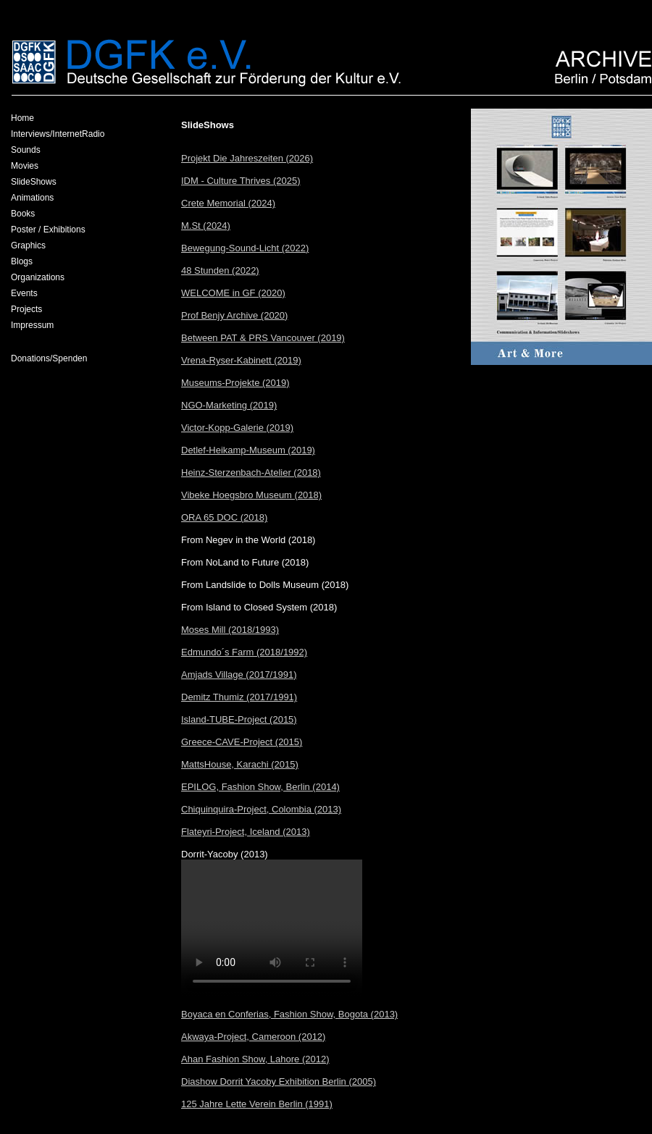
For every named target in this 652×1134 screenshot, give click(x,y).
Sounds (26, 150)
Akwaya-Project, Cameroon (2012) (253, 1036)
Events (24, 293)
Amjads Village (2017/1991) (238, 674)
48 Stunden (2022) (220, 270)
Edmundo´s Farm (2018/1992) (244, 652)
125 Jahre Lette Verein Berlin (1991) (257, 1104)
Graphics (28, 245)
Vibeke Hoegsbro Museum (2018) (251, 495)
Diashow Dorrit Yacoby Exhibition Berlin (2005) (278, 1081)
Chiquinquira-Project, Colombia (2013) (261, 809)
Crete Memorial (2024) (228, 203)
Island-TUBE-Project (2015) (239, 719)
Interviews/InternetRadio (57, 134)
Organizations (37, 277)
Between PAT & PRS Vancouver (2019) (263, 337)
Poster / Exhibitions (48, 229)
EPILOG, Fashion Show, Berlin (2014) (260, 786)
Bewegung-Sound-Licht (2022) (245, 248)
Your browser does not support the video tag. (271, 928)
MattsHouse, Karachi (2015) (239, 764)
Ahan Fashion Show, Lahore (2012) (255, 1059)
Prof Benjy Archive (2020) (234, 315)
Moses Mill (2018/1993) (230, 629)
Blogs (22, 261)
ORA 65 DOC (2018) (224, 517)
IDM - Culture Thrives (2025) (240, 180)
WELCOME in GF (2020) (233, 292)
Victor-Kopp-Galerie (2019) (237, 427)
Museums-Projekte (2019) (235, 382)
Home (22, 118)
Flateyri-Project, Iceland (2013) (245, 831)
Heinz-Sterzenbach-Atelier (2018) (251, 472)
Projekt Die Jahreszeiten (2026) (247, 158)
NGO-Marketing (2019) (229, 405)
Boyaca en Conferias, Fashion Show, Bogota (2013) (289, 1014)
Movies (24, 166)
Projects (26, 309)
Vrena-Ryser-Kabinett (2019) (241, 360)
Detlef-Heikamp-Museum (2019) (248, 450)
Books (23, 214)
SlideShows (34, 182)
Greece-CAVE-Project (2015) (241, 741)
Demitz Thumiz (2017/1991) (239, 697)
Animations (32, 198)
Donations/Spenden (49, 358)
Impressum (32, 325)
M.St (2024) (205, 225)
